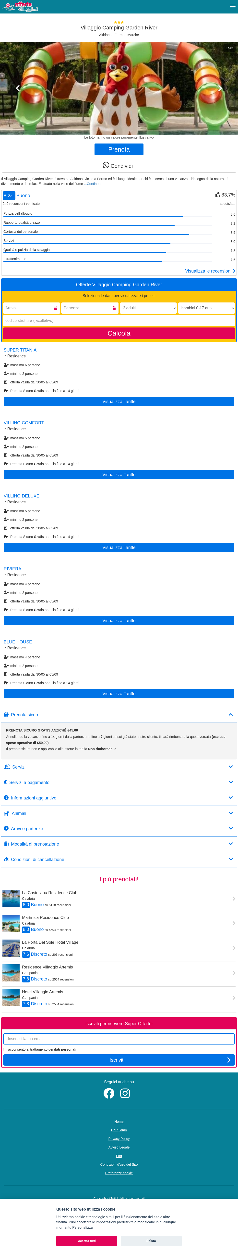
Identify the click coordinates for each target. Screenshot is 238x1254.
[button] (18, 109)
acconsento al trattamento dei (39, 1049)
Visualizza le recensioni (210, 271)
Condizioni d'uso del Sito (119, 1164)
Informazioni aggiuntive (118, 797)
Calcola (118, 333)
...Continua (92, 184)
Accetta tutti (87, 1241)
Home (118, 1121)
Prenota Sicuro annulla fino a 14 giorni (41, 391)
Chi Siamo (119, 1130)
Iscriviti (170, 1060)
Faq (119, 1156)
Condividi (118, 165)
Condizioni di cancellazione (118, 859)
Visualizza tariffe (118, 401)
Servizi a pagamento (118, 782)
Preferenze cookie (119, 1173)
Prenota (119, 149)
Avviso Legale (119, 1147)
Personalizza (82, 1228)
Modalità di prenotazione (118, 844)
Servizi (118, 767)
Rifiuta (151, 1241)
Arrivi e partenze (118, 828)
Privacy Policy (119, 1139)
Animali (118, 813)
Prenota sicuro (118, 714)
